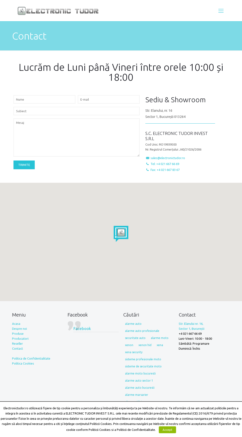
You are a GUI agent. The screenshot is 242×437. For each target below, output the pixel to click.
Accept (167, 429)
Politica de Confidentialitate (31, 358)
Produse (18, 333)
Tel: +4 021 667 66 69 (165, 163)
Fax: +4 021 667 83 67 (165, 169)
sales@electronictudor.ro (168, 158)
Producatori (20, 338)
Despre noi (19, 328)
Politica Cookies (23, 363)
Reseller (17, 343)
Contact (17, 348)
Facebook (78, 314)
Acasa (16, 323)
